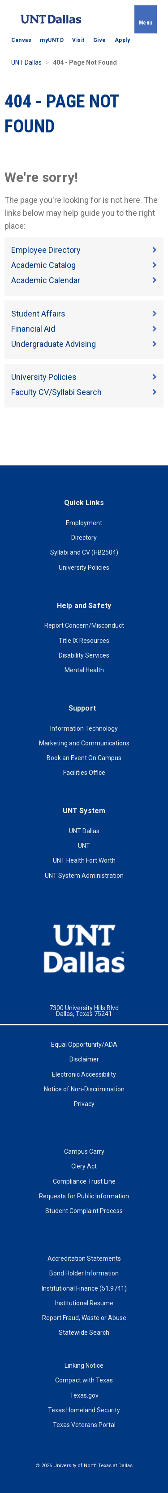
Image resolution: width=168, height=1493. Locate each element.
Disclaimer (84, 1059)
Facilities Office (84, 772)
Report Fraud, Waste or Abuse (84, 1317)
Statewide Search (84, 1332)
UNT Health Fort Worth (84, 860)
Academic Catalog (43, 265)
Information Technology (84, 728)
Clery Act (84, 1166)
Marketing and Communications (84, 743)
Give (99, 40)
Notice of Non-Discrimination (84, 1089)
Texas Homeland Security (84, 1410)
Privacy (84, 1103)
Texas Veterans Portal (84, 1424)
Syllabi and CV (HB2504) (84, 552)
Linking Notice (84, 1365)
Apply (122, 40)
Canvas (21, 40)
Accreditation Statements (84, 1258)
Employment (84, 522)
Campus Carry (84, 1151)
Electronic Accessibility (84, 1074)
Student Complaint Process (84, 1210)
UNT (84, 845)
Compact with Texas (84, 1380)
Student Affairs (38, 313)
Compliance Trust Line (84, 1181)
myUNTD (52, 40)
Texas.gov (84, 1395)
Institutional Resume (84, 1303)
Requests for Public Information (84, 1196)
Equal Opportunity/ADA (84, 1044)
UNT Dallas (26, 62)
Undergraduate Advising (53, 344)
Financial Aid (33, 328)
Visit (78, 40)
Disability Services (84, 655)
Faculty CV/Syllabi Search (56, 392)
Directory (84, 537)
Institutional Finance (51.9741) (84, 1288)
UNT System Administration (84, 875)
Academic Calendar (45, 280)
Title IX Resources (84, 640)
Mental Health (84, 670)
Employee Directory (46, 250)
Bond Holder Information (84, 1273)
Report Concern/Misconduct (84, 625)
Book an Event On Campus (84, 757)
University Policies (44, 377)
